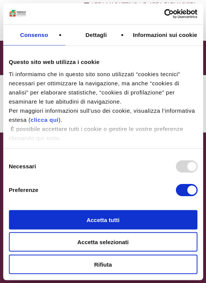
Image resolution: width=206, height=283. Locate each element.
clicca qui (44, 119)
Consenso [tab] (34, 35)
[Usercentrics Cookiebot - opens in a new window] (164, 14)
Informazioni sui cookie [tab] (165, 35)
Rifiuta (103, 264)
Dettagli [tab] (96, 35)
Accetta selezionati (103, 242)
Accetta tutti (103, 219)
